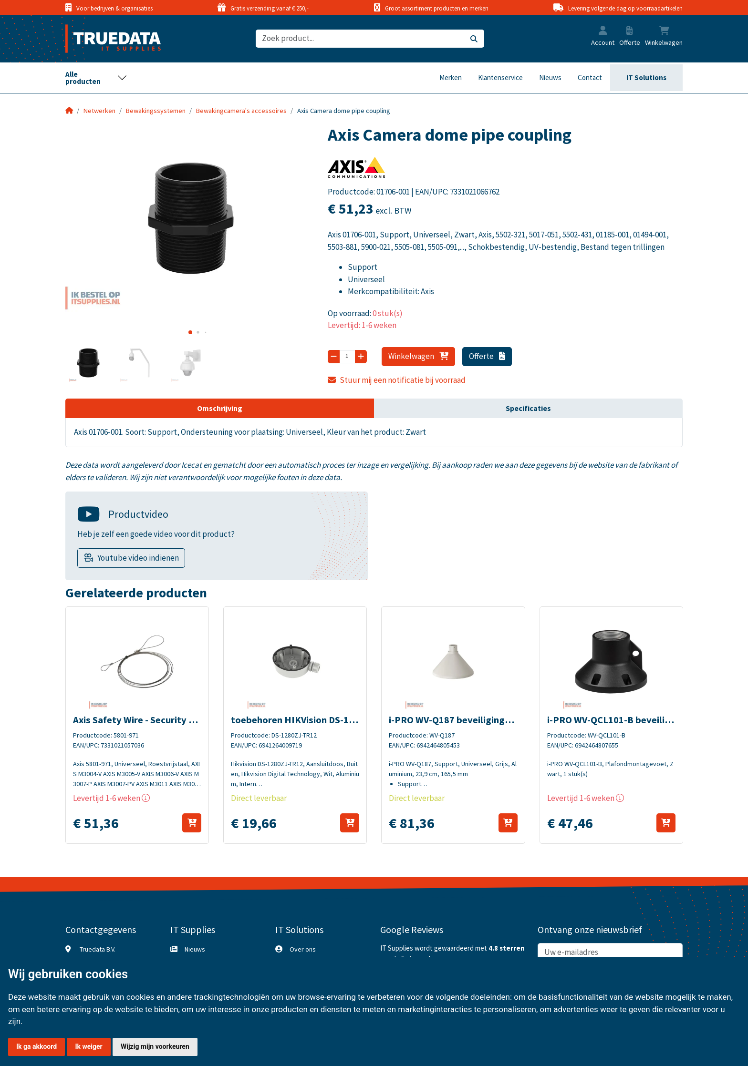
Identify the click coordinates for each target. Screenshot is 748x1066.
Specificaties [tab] (528, 408)
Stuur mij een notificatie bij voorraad (397, 380)
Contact (590, 77)
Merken (450, 77)
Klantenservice (500, 77)
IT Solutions (646, 77)
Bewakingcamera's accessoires (241, 110)
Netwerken (99, 110)
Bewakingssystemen (156, 110)
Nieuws (550, 77)
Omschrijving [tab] (219, 408)
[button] (603, 31)
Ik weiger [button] (88, 1046)
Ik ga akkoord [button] (36, 1046)
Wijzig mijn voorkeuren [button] (155, 1046)
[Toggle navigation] (96, 77)
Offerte (487, 356)
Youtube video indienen (138, 558)
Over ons (303, 949)
